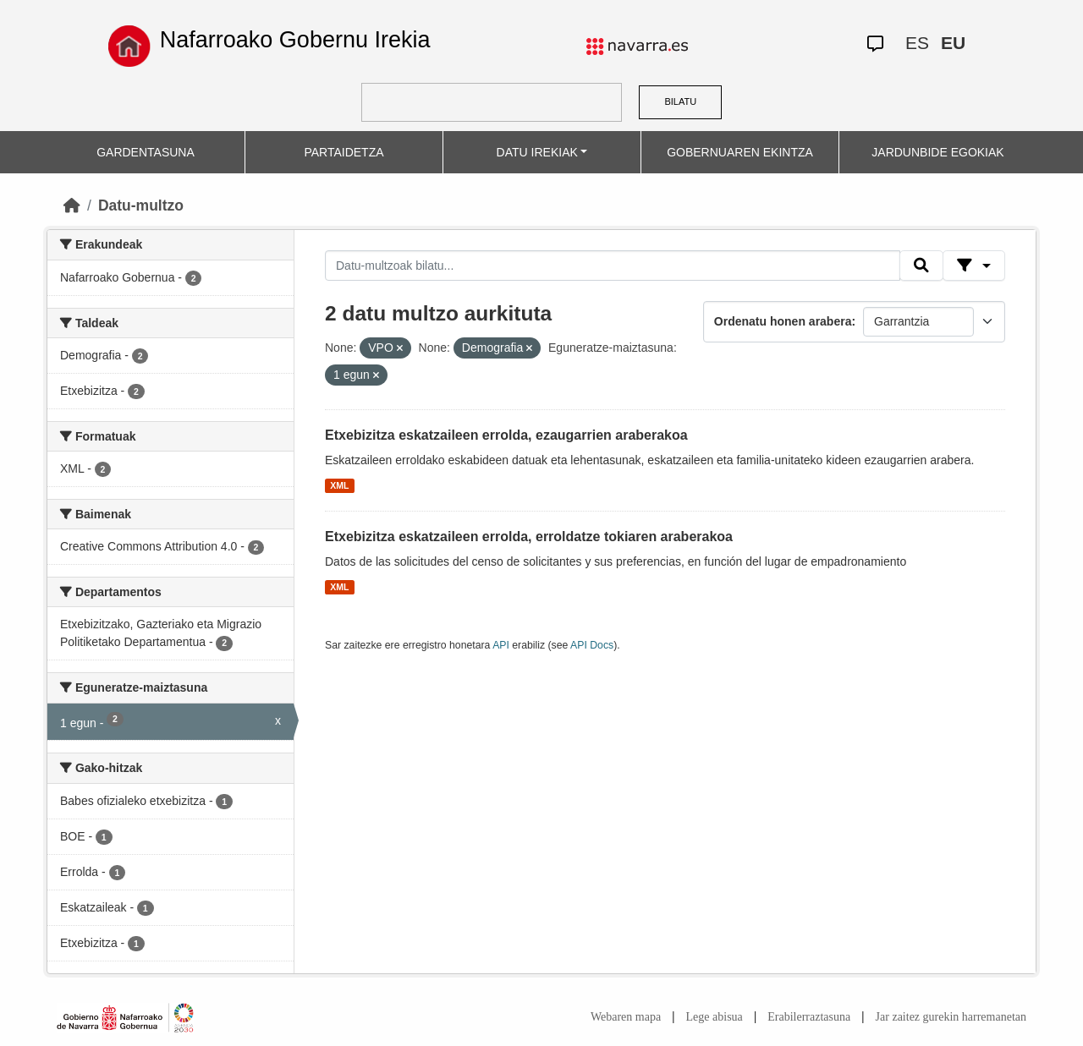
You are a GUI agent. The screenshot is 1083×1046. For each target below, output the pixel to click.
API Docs (591, 645)
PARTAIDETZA (343, 152)
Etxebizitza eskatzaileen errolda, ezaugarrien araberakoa (506, 435)
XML (339, 485)
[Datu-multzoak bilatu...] (612, 265)
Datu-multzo (141, 205)
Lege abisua (714, 1016)
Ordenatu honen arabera (783, 321)
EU (953, 42)
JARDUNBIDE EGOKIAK (937, 152)
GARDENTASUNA (145, 152)
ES (917, 42)
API (500, 645)
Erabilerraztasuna (808, 1016)
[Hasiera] (71, 205)
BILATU (680, 101)
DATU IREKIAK (537, 152)
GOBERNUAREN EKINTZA (740, 152)
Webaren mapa (626, 1016)
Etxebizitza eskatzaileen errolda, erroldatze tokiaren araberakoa (529, 536)
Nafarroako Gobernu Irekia (295, 39)
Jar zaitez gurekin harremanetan (951, 1016)
